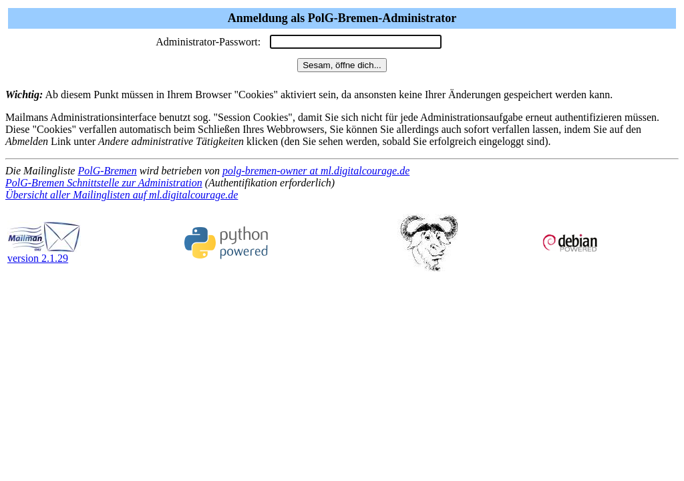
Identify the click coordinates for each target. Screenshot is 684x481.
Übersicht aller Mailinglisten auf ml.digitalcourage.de (121, 194)
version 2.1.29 (44, 253)
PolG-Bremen (106, 170)
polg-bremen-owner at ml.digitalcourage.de (315, 170)
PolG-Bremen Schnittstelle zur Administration (103, 182)
